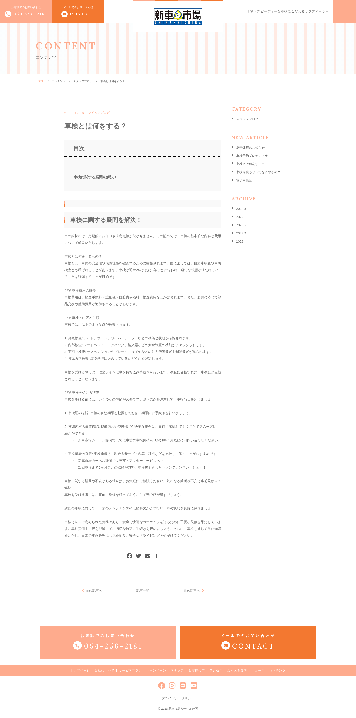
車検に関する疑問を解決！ (95, 177)
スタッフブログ (99, 113)
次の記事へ (191, 590)
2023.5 (241, 225)
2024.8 (241, 209)
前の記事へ (94, 590)
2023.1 (241, 241)
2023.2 (241, 233)
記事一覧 (143, 590)
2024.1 (241, 217)
